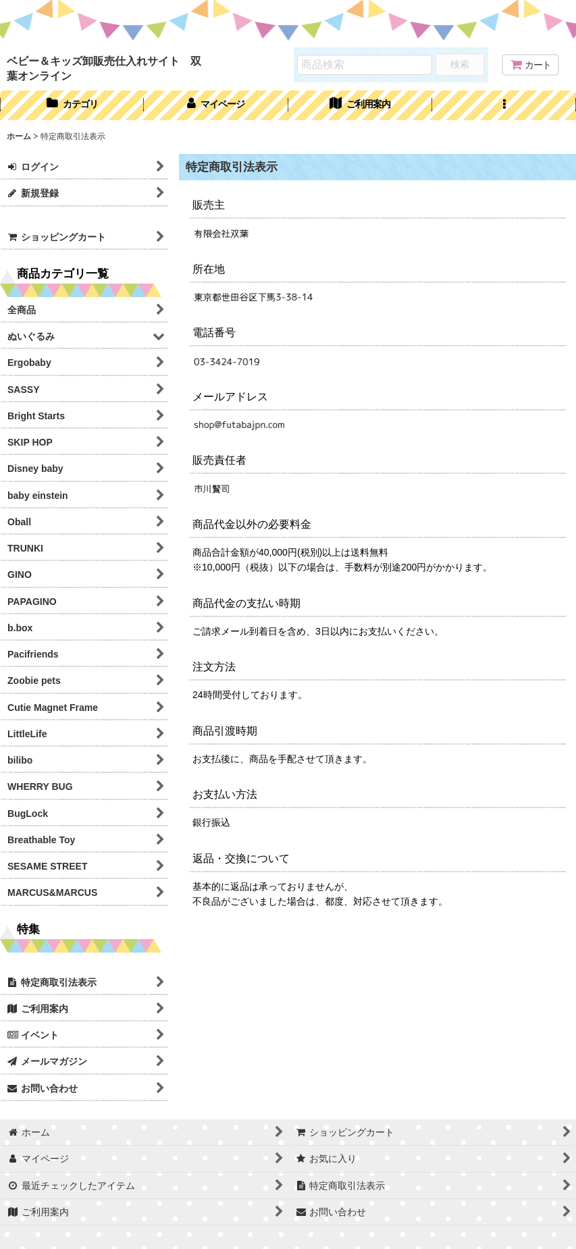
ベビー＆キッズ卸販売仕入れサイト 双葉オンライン (104, 68)
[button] (504, 105)
